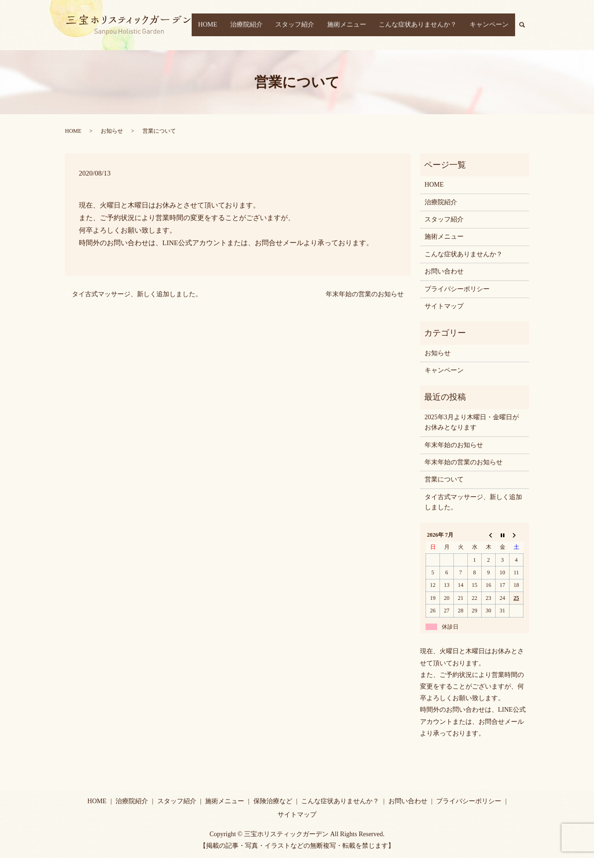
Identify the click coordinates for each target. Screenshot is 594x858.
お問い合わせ (444, 271)
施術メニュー (359, 25)
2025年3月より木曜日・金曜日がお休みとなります (472, 422)
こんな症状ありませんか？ (426, 25)
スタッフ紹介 (312, 25)
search (527, 24)
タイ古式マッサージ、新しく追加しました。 (137, 294)
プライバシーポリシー (457, 289)
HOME (235, 25)
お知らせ (112, 131)
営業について (444, 479)
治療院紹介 (268, 25)
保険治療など (272, 801)
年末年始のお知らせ (454, 445)
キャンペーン (491, 25)
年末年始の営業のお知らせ (365, 294)
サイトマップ (444, 306)
